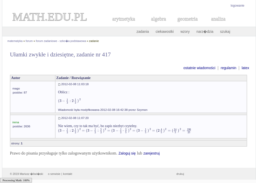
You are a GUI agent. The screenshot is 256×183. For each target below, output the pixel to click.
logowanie (237, 5)
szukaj (225, 31)
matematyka (15, 40)
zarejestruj (151, 153)
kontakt (67, 173)
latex (245, 68)
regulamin (228, 68)
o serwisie (54, 173)
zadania (142, 31)
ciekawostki (165, 31)
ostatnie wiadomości (199, 68)
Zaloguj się (127, 153)
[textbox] (69, 101)
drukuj (180, 173)
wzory (185, 31)
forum (29, 40)
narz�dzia (204, 31)
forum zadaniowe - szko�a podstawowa (61, 40)
